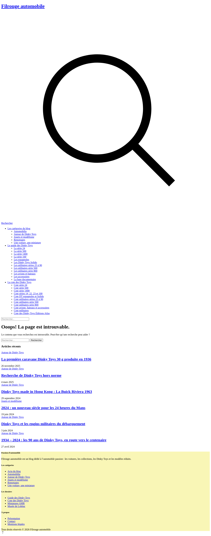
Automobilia (14, 474)
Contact (11, 521)
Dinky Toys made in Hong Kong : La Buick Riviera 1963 (46, 392)
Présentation (14, 518)
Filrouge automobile (23, 6)
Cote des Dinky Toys (18, 500)
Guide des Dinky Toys (19, 497)
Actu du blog (14, 471)
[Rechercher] (105, 118)
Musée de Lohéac (16, 506)
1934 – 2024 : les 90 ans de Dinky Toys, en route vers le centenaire (53, 440)
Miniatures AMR (16, 503)
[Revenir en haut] (2, 533)
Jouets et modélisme (11, 401)
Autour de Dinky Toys (12, 352)
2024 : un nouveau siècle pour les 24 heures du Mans (43, 408)
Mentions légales (16, 524)
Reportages (13, 482)
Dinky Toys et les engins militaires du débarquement (43, 424)
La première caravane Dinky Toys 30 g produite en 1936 (46, 359)
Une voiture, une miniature (21, 485)
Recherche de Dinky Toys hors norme (31, 375)
